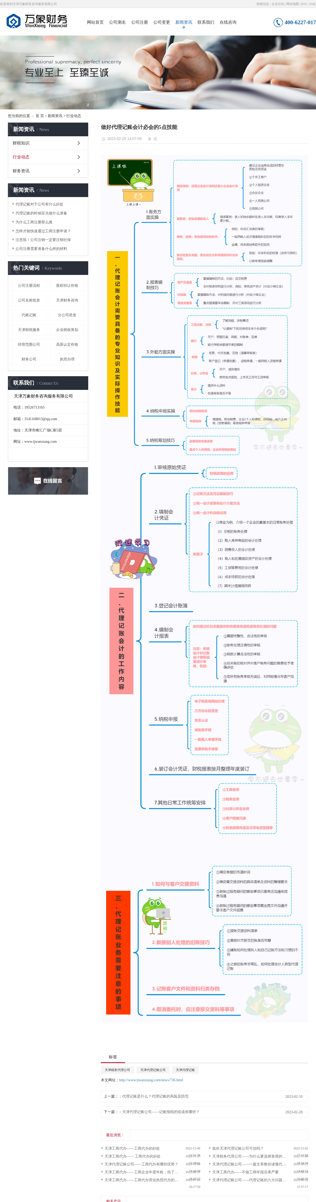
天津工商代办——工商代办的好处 (132, 1148)
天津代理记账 (185, 1070)
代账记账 (29, 315)
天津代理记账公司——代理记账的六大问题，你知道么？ (258, 1180)
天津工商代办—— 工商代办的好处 (133, 1156)
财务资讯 (21, 171)
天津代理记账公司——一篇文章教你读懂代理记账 (252, 1164)
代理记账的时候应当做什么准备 (41, 213)
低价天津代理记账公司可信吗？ (238, 1148)
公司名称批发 (29, 300)
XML (312, 4)
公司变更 (161, 22)
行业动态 (73, 116)
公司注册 (139, 22)
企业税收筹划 (67, 330)
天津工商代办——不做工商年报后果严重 (245, 1172)
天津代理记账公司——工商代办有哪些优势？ (141, 1164)
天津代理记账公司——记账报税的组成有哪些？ (161, 1112)
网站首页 (95, 22)
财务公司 (29, 359)
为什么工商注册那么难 (34, 222)
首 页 (40, 116)
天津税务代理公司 (117, 1070)
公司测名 (117, 22)
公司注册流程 (29, 286)
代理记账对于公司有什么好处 (39, 204)
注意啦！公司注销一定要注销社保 (43, 240)
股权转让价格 (67, 286)
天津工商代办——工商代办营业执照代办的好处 (143, 1180)
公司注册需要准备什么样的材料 (41, 249)
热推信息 (262, 4)
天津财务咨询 (67, 300)
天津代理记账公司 (153, 1070)
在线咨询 (228, 22)
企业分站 (277, 4)
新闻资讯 (183, 22)
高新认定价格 (67, 344)
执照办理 (67, 359)
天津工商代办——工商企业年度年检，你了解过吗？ (147, 1172)
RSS (304, 4)
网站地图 (292, 4)
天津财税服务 (29, 330)
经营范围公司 (29, 344)
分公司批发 (67, 315)
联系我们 (205, 22)
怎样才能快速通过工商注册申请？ (43, 231)
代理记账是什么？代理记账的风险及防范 (155, 1096)
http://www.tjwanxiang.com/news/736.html (151, 1080)
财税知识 (21, 143)
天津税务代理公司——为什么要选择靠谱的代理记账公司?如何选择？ (260, 1156)
